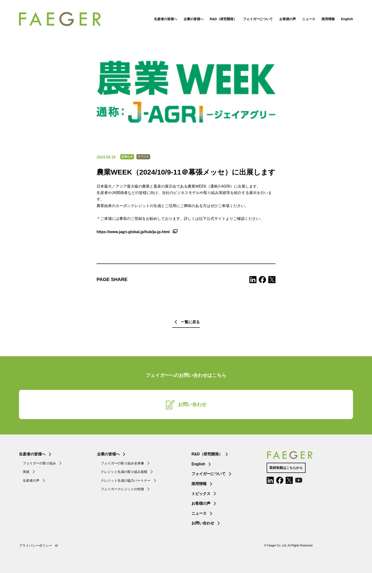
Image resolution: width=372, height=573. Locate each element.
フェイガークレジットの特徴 (122, 489)
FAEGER (60, 19)
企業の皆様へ (194, 19)
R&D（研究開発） (223, 19)
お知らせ (127, 156)
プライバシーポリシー (35, 545)
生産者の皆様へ (165, 19)
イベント (143, 156)
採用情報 (328, 19)
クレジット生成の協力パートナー (126, 480)
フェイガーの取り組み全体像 (122, 463)
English (347, 19)
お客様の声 (287, 19)
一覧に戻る (190, 322)
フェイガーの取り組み (39, 463)
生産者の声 (31, 480)
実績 (26, 472)
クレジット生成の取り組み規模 (124, 472)
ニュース (308, 19)
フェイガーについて (258, 19)
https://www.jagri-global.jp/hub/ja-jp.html (133, 232)
